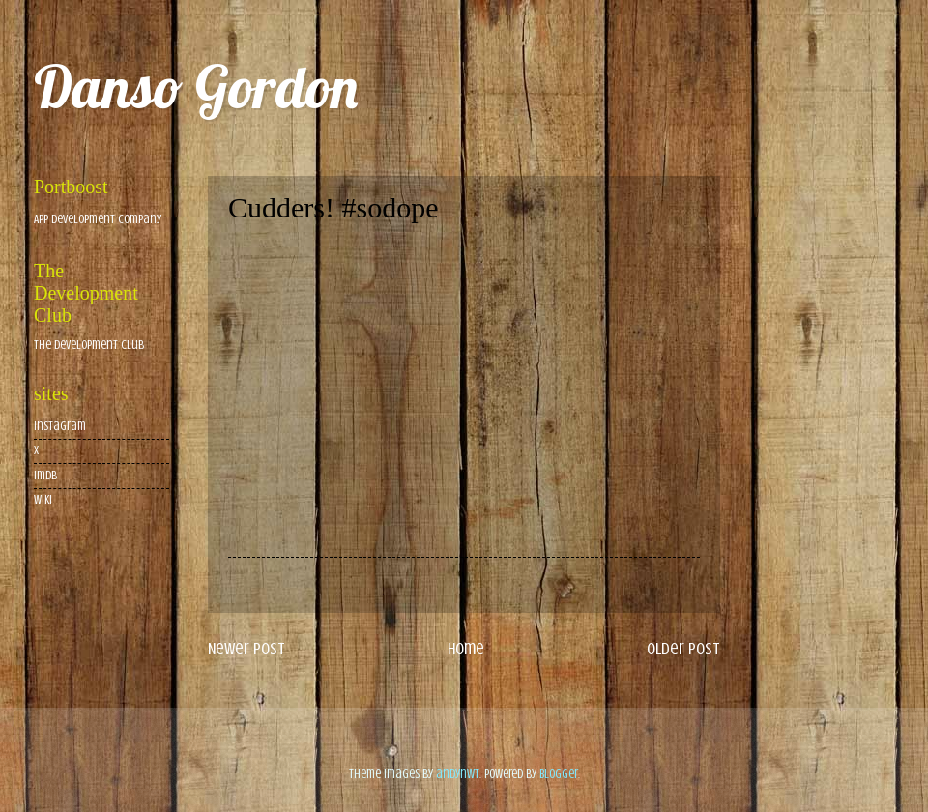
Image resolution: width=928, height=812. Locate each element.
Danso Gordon (196, 86)
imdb (45, 475)
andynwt (457, 774)
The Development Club (89, 345)
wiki (43, 500)
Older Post (683, 648)
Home (466, 648)
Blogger (558, 774)
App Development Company (97, 219)
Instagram (60, 426)
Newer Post (246, 648)
